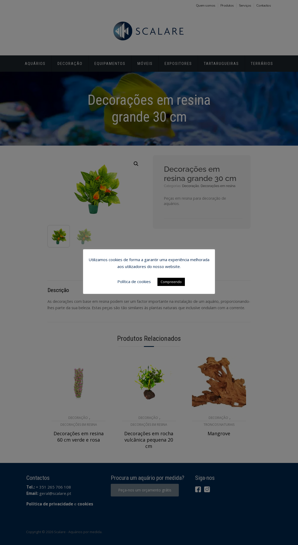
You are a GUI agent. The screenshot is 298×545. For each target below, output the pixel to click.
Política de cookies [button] (134, 281)
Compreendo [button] (171, 281)
